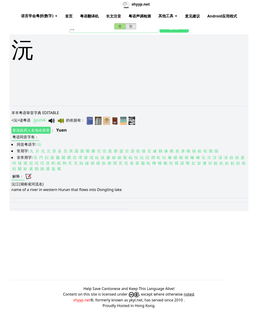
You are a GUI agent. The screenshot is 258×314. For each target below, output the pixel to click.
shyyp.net (81, 300)
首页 (69, 16)
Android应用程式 (222, 16)
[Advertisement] (129, 98)
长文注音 (113, 16)
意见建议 (192, 16)
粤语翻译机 (89, 16)
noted (189, 294)
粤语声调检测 (140, 16)
